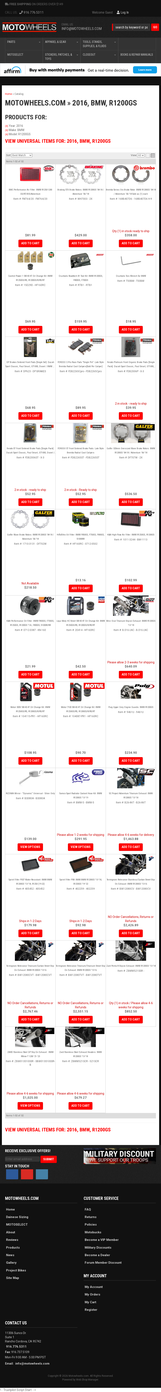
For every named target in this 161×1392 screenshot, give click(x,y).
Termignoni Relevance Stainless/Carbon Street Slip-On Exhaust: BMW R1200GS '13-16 (131, 881)
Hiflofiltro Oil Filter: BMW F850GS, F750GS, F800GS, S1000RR (80, 536)
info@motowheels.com (32, 1363)
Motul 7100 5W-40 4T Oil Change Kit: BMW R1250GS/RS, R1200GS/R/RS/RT (80, 709)
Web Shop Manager (87, 1379)
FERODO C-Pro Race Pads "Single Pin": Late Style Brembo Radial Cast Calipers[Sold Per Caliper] (81, 364)
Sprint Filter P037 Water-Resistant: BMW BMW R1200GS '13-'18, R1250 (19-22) (30, 881)
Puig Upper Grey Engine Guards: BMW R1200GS (130, 707)
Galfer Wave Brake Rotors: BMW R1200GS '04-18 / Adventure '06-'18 (30, 536)
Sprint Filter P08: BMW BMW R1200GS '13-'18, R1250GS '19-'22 (81, 881)
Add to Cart (30, 416)
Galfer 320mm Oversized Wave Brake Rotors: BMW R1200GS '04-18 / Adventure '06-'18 (131, 450)
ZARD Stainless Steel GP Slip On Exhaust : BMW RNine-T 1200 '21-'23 (30, 1054)
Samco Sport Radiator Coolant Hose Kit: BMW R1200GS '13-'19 (80, 795)
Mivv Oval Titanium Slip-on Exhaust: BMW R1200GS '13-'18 (130, 623)
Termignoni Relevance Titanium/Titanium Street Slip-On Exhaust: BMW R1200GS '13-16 (81, 968)
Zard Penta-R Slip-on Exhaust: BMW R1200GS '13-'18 (131, 966)
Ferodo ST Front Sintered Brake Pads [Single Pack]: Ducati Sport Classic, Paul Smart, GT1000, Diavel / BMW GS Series (30, 451)
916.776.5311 (16, 1346)
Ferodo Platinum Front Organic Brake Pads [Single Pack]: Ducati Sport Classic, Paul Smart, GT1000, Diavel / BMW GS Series (131, 365)
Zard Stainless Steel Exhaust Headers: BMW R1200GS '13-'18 (80, 1054)
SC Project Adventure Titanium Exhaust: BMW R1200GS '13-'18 (131, 795)
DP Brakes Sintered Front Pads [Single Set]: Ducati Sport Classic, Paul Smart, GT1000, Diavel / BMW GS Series (30, 365)
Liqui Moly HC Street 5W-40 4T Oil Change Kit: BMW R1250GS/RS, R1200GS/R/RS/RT (81, 623)
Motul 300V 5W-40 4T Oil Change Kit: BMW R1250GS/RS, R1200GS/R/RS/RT (30, 709)
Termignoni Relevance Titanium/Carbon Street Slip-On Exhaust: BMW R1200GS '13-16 (30, 968)
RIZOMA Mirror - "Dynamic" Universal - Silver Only (30, 793)
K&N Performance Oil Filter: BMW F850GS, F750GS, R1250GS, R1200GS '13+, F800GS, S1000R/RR (30, 623)
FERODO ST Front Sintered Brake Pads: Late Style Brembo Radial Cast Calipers (81, 450)
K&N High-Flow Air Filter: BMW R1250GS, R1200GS (130, 534)
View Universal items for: (58, 1130)
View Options (30, 847)
